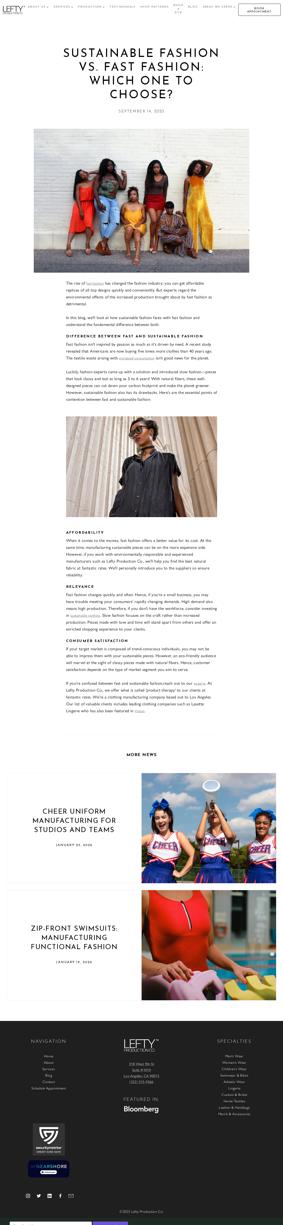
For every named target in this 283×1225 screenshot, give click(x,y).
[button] (38, 7)
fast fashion (95, 283)
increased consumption (136, 358)
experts (200, 683)
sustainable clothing (85, 615)
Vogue (139, 710)
